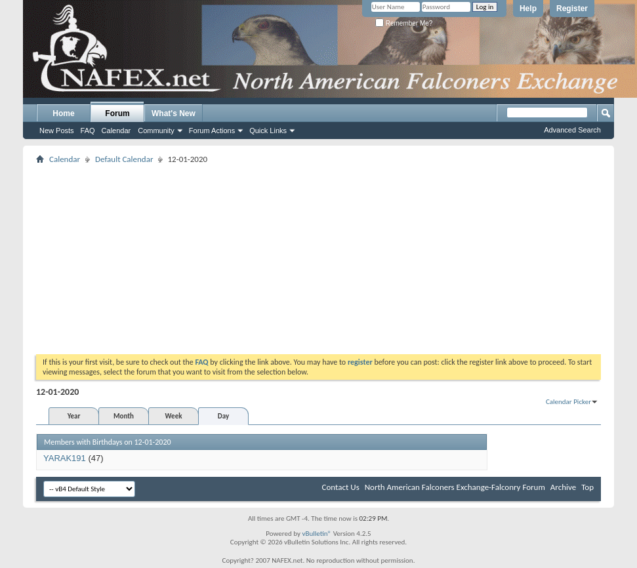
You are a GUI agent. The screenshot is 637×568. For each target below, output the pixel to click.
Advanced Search (572, 130)
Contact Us (341, 487)
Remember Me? (403, 23)
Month (123, 416)
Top (587, 487)
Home (63, 113)
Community (156, 130)
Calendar (116, 130)
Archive (563, 487)
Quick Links (268, 130)
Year (74, 416)
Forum (117, 113)
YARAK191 (64, 458)
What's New (173, 113)
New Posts (56, 130)
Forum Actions (212, 130)
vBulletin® (316, 533)
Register (572, 8)
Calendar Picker (568, 401)
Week (173, 416)
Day (223, 416)
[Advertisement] (319, 259)
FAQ (88, 130)
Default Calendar (124, 159)
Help (528, 8)
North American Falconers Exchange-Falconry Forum (455, 487)
